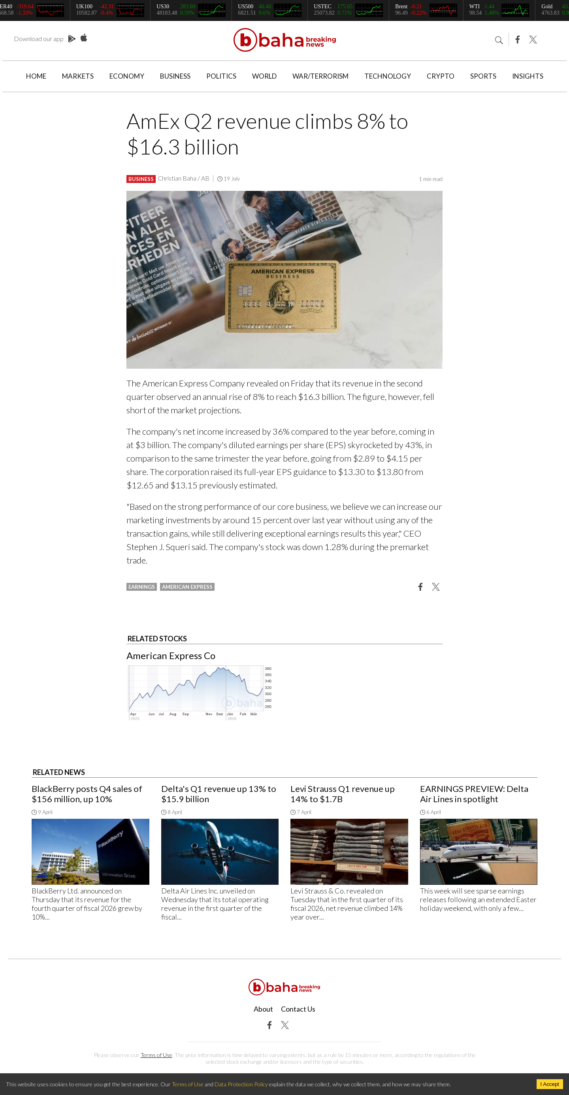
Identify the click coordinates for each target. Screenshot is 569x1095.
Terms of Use (156, 1055)
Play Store (72, 39)
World (264, 76)
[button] (420, 586)
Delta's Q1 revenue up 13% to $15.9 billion (218, 793)
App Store (84, 38)
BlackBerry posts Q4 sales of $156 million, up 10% (87, 793)
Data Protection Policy (241, 1084)
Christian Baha (177, 178)
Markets (78, 76)
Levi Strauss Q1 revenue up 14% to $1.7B (342, 793)
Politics (221, 76)
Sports (483, 76)
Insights (527, 76)
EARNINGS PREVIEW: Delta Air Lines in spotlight (474, 793)
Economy (126, 76)
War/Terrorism (320, 76)
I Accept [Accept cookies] (550, 1084)
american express (187, 587)
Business (175, 76)
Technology (387, 76)
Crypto (440, 76)
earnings (141, 587)
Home (36, 76)
